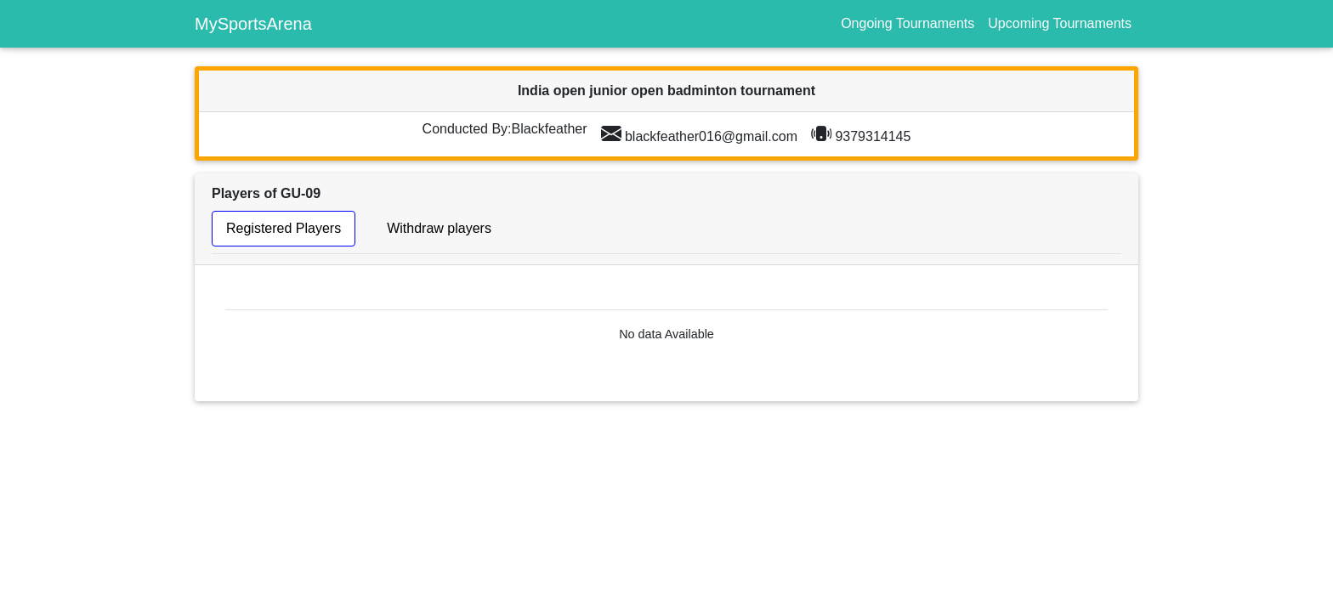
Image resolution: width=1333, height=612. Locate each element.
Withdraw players (439, 228)
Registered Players (283, 228)
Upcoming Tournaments (1060, 23)
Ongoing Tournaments (907, 23)
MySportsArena (253, 23)
